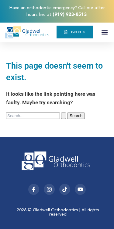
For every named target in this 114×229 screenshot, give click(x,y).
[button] (104, 32)
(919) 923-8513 (70, 14)
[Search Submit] (63, 116)
